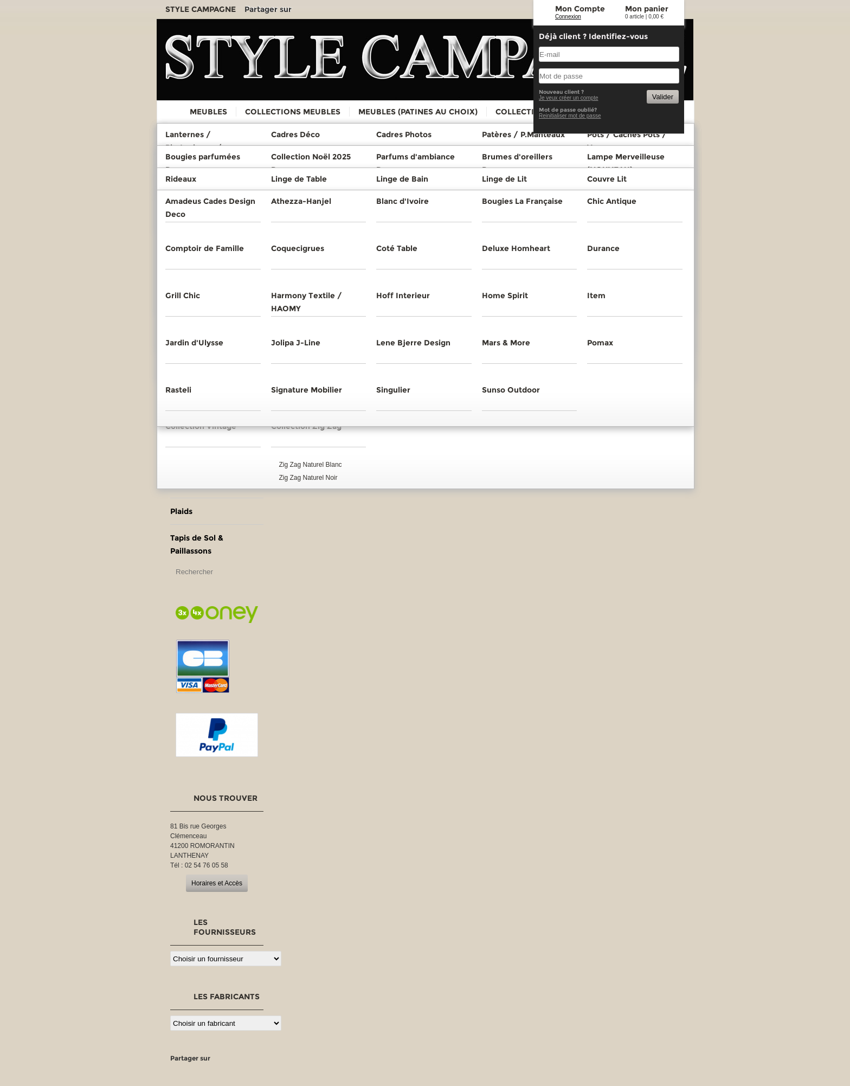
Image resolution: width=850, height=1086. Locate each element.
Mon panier (646, 9)
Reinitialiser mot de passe (570, 116)
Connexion (568, 17)
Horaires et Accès (216, 883)
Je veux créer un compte (568, 98)
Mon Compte (580, 9)
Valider (662, 97)
